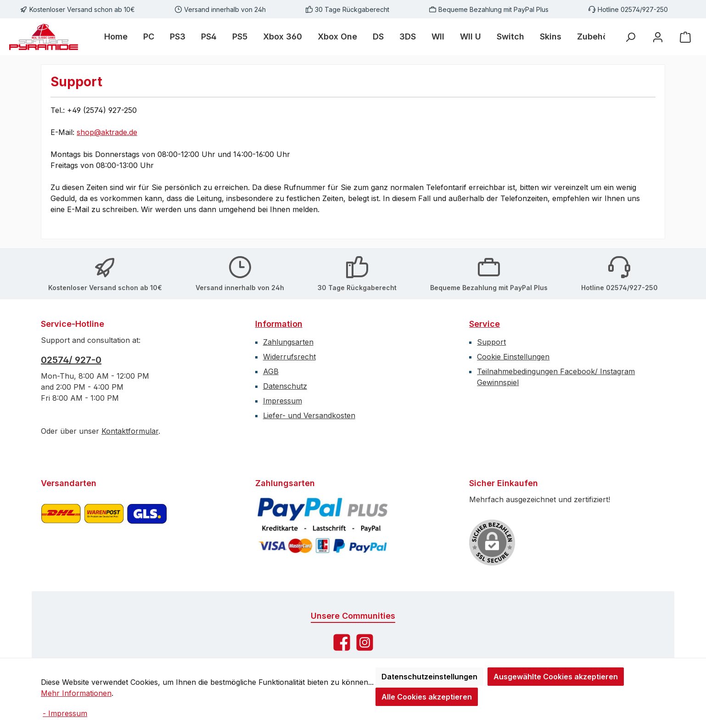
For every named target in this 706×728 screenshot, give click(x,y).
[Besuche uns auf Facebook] (341, 642)
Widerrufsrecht (289, 356)
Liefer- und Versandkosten (309, 415)
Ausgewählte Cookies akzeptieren (555, 676)
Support (491, 342)
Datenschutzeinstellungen (429, 676)
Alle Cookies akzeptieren (426, 696)
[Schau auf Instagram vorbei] (364, 642)
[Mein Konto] (657, 37)
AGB (271, 371)
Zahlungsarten (288, 342)
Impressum (282, 400)
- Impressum (65, 713)
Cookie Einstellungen (513, 356)
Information (279, 324)
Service (484, 324)
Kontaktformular (129, 431)
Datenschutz (285, 386)
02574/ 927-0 (71, 359)
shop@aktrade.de (107, 132)
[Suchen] (630, 37)
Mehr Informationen (76, 693)
